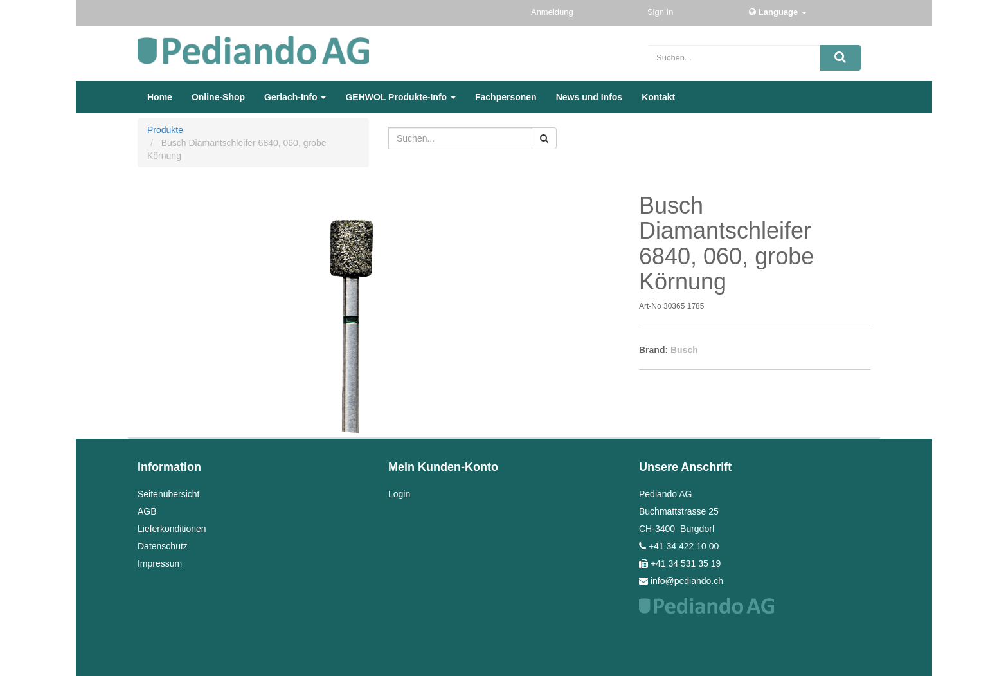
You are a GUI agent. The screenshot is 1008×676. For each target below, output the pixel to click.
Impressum (160, 563)
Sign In (661, 12)
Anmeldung (553, 12)
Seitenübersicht (169, 494)
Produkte (165, 130)
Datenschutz (163, 546)
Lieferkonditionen (172, 529)
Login (399, 494)
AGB (147, 511)
